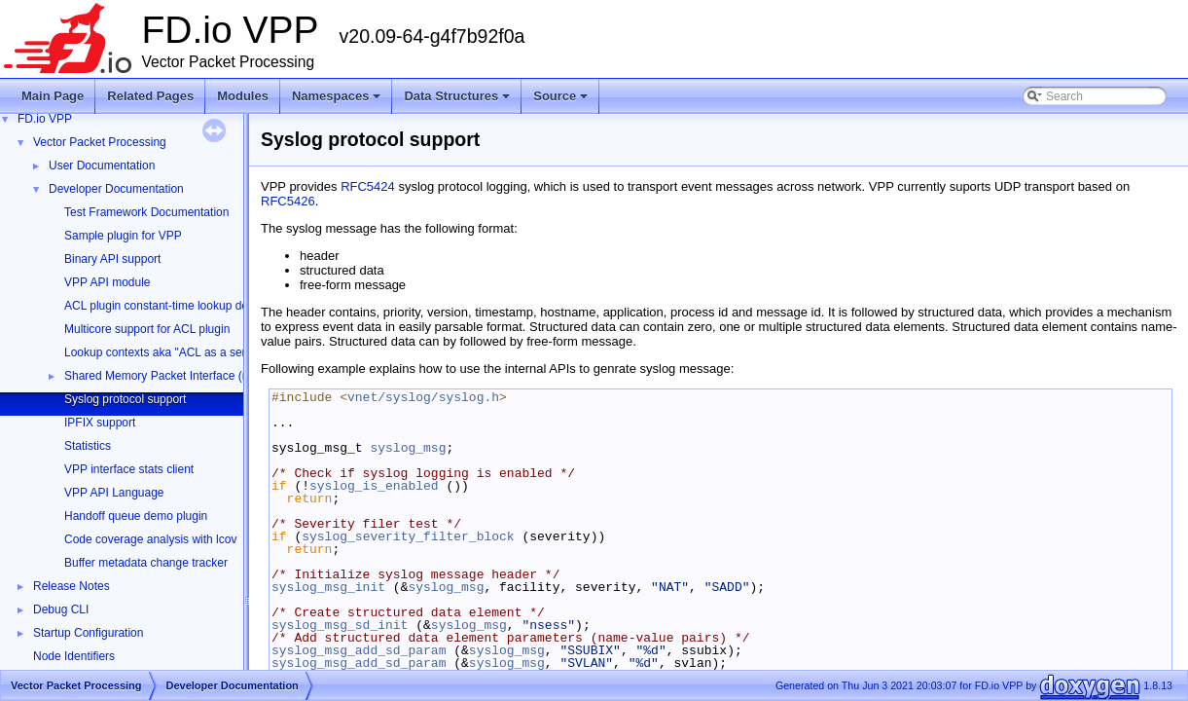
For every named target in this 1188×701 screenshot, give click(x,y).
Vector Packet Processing (99, 142)
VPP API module (107, 282)
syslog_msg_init (328, 587)
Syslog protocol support (125, 399)
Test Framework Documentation (146, 212)
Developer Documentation (116, 189)
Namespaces (338, 101)
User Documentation (102, 165)
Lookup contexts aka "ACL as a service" (167, 352)
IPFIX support (99, 422)
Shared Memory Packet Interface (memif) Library (190, 376)
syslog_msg (408, 448)
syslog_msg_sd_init (339, 625)
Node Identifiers (74, 656)
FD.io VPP (45, 119)
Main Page (52, 96)
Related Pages (150, 96)
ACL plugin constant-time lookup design (167, 306)
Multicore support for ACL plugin (147, 329)
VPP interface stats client (129, 469)
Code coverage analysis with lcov (150, 539)
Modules (243, 96)
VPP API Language (114, 492)
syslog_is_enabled (374, 486)
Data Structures (458, 101)
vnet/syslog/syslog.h (423, 397)
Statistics (87, 446)
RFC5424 (368, 186)
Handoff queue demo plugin (135, 516)
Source (562, 101)
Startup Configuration (88, 633)
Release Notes (71, 586)
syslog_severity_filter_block (408, 536)
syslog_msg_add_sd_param (358, 650)
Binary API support (112, 259)
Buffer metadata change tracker (146, 563)
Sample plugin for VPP (123, 235)
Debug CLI (61, 609)
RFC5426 (288, 201)
